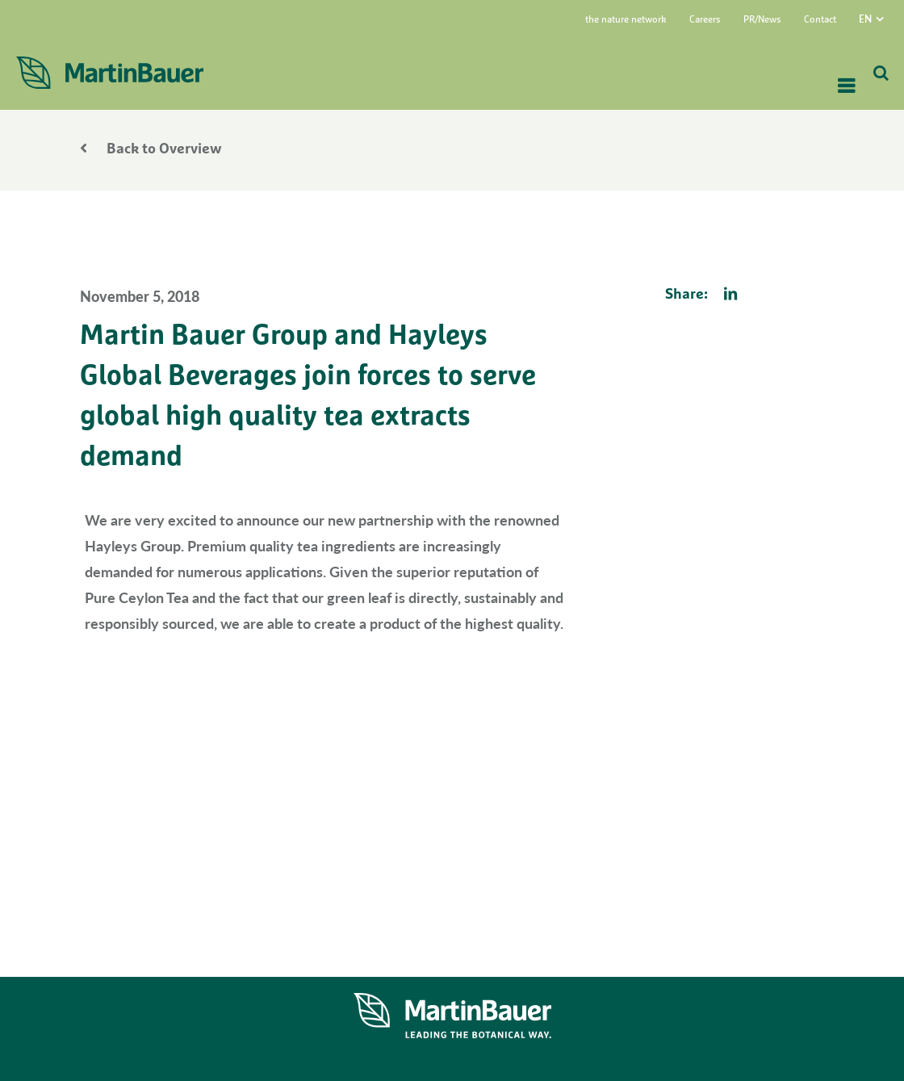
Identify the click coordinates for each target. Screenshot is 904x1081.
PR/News (762, 20)
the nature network (626, 20)
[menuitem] (881, 18)
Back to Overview (151, 149)
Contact (820, 20)
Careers (705, 20)
